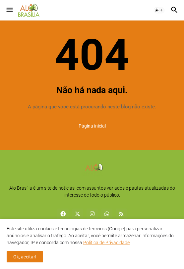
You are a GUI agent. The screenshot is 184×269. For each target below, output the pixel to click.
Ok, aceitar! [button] (24, 256)
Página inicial (92, 126)
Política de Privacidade (106, 242)
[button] (9, 10)
